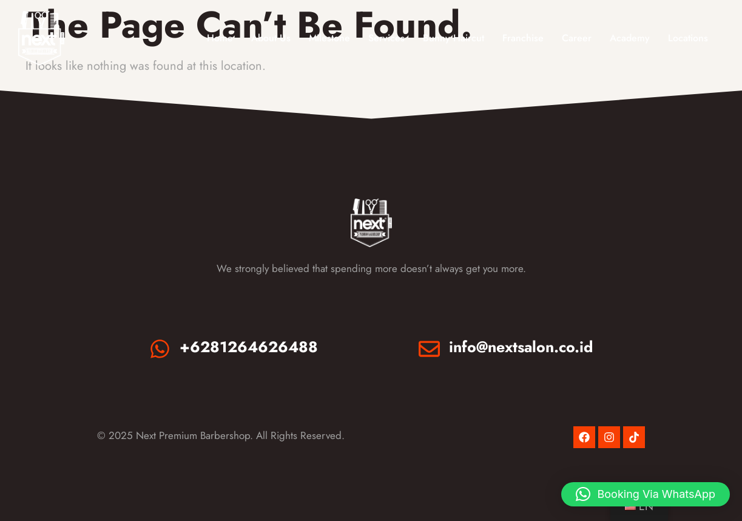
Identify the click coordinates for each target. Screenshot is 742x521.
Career (577, 38)
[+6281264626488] (159, 348)
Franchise (523, 38)
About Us (271, 38)
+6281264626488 (249, 347)
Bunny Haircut (453, 38)
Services (386, 38)
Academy (630, 38)
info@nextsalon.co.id (521, 347)
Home (220, 38)
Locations (688, 38)
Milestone (329, 38)
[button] (645, 494)
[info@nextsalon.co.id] (429, 348)
